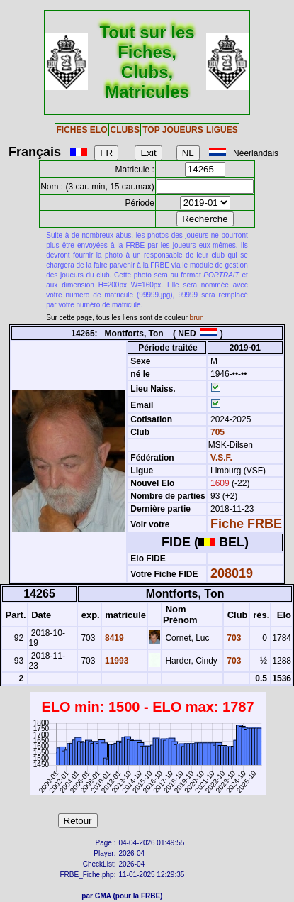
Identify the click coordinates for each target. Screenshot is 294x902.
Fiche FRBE (246, 524)
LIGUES (222, 130)
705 (216, 432)
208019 (231, 573)
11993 (116, 661)
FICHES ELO (81, 130)
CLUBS (125, 130)
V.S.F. (221, 458)
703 (233, 638)
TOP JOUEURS (172, 130)
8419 (113, 638)
